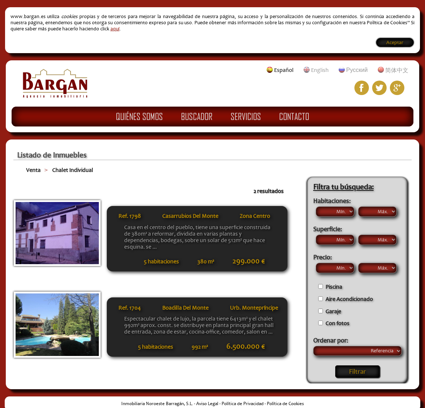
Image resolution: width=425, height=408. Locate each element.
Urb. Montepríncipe (254, 308)
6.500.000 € (245, 346)
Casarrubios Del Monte (190, 216)
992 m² (200, 347)
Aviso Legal (207, 403)
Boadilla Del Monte (185, 308)
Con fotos (337, 323)
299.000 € (248, 261)
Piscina (333, 287)
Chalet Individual (72, 170)
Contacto (294, 116)
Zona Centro (255, 216)
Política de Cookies (285, 403)
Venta (33, 170)
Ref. (129, 216)
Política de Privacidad (243, 403)
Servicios (246, 116)
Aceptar (394, 42)
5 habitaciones (161, 261)
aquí (114, 29)
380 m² (205, 261)
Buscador (196, 116)
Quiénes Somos (139, 116)
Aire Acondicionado (349, 299)
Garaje (333, 311)
